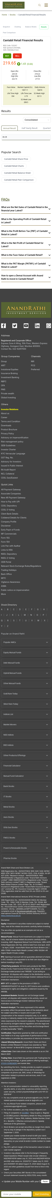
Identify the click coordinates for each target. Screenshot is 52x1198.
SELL (17, 56)
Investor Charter (8, 449)
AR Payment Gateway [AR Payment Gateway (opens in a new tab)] (11, 489)
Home (4, 15)
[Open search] (39, 5)
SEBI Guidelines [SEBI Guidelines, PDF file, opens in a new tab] (8, 445)
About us (5, 413)
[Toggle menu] (46, 5)
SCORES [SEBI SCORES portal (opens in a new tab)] (25, 1113)
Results (44, 27)
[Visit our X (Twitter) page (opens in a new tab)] (14, 325)
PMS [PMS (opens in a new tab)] (3, 389)
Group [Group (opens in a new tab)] (4, 361)
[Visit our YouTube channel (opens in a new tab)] (26, 325)
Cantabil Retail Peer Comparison (19, 179)
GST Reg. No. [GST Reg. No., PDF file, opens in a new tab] (7, 457)
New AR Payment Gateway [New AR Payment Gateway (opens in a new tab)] (13, 497)
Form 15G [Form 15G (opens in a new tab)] (5, 538)
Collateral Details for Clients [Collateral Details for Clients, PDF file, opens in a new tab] (13, 517)
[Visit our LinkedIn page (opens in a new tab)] (37, 325)
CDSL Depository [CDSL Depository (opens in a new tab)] (9, 505)
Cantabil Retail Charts (14, 166)
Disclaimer (6, 525)
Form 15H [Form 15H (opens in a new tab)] (5, 542)
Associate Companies (11, 493)
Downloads (6, 425)
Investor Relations (9, 409)
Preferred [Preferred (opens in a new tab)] (35, 369)
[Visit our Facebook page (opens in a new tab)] (3, 325)
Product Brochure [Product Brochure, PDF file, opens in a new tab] (9, 429)
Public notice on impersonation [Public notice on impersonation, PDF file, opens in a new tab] (15, 590)
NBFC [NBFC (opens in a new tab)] (3, 381)
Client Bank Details (9, 514)
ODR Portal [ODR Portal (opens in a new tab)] (6, 562)
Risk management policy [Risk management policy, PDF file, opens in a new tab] (12, 441)
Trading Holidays (9, 570)
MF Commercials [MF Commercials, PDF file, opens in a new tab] (9, 534)
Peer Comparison (9, 33)
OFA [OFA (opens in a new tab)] (3, 385)
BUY (7, 56)
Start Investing (42, 1194)
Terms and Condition (10, 421)
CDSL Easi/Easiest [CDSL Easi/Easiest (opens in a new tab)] (9, 478)
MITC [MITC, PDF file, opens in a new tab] (3, 578)
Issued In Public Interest (12, 465)
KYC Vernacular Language (13, 453)
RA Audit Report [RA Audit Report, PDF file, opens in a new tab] (8, 469)
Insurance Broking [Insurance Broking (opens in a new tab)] (9, 373)
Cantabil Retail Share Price (16, 159)
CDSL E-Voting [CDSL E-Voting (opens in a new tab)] (8, 510)
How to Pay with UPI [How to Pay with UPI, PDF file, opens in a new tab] (10, 501)
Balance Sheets (30, 27)
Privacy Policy (7, 433)
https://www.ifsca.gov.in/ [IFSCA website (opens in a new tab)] (11, 916)
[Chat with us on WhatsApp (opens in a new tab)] (48, 325)
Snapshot (6, 27)
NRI (32, 361)
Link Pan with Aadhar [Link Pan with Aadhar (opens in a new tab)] (10, 546)
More (3, 594)
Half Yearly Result (29, 128)
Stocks (13, 15)
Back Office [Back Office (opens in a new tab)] (6, 574)
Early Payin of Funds (10, 530)
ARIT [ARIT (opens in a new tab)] (3, 365)
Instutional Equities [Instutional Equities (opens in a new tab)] (9, 369)
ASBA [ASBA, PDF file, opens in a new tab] (3, 586)
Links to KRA (7, 550)
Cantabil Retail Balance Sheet (17, 173)
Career (4, 417)
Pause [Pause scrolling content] (45, 1181)
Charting (17, 27)
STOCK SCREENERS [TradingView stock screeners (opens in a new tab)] (9, 1063)
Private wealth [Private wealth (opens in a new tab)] (7, 393)
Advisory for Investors (11, 461)
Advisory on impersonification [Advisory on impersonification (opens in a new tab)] (15, 437)
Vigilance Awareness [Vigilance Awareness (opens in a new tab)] (10, 582)
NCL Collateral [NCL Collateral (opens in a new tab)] (7, 473)
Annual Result (9, 128)
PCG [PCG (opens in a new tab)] (33, 365)
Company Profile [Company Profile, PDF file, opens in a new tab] (8, 521)
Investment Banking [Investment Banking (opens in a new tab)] (10, 377)
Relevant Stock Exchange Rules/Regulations (21, 566)
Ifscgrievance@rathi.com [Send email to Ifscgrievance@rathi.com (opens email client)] (26, 911)
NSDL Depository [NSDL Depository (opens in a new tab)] (9, 554)
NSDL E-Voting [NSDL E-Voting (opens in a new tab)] (8, 558)
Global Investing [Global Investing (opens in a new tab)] (8, 397)
